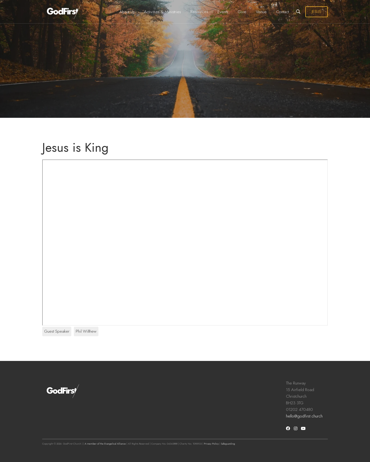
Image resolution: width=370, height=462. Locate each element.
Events (223, 12)
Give (242, 12)
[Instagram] (295, 428)
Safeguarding (228, 444)
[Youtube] (303, 428)
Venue (261, 12)
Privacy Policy (211, 444)
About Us (127, 12)
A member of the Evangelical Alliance (105, 444)
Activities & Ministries (162, 12)
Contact (282, 12)
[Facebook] (288, 428)
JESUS (316, 11)
